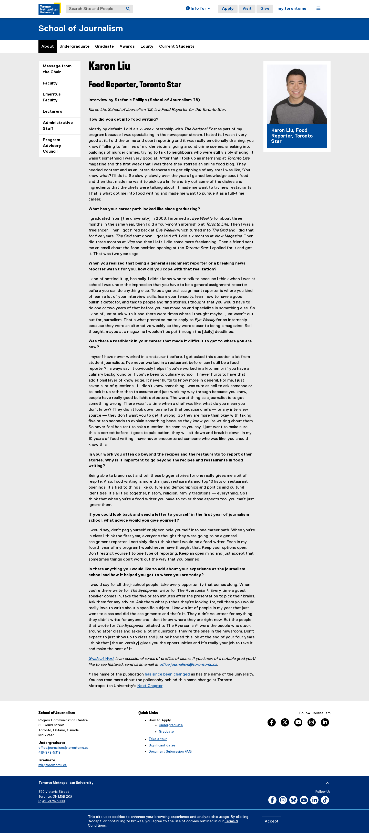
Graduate (104, 47)
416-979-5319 (49, 752)
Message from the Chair (57, 69)
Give (264, 9)
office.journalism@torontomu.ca (188, 665)
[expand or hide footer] (328, 783)
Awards (127, 47)
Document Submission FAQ (170, 751)
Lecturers (52, 112)
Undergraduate (74, 47)
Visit (247, 9)
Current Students (176, 47)
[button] (198, 9)
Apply (228, 9)
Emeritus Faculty (52, 97)
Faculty (50, 83)
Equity (146, 47)
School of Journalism (80, 29)
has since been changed (167, 674)
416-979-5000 (53, 801)
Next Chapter (149, 686)
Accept (272, 821)
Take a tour (158, 739)
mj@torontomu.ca (52, 765)
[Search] (128, 9)
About (47, 47)
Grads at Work (101, 659)
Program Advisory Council (52, 146)
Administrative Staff (58, 126)
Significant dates (162, 745)
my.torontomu (292, 9)
